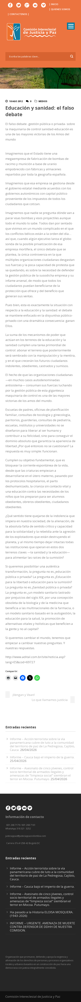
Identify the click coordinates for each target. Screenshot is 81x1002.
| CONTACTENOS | (18, 14)
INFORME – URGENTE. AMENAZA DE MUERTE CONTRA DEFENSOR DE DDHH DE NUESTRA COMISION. (42, 926)
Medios (43, 101)
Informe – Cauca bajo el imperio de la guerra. (42, 757)
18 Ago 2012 (16, 101)
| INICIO (53, 4)
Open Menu (71, 26)
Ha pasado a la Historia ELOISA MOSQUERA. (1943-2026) (41, 914)
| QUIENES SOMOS (59, 9)
